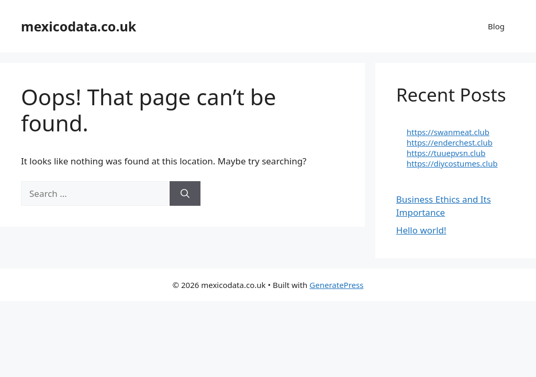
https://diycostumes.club (452, 163)
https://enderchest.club (450, 142)
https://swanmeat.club (448, 132)
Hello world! (421, 230)
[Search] (185, 193)
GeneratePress (336, 285)
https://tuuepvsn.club (446, 153)
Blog (496, 26)
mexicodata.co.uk (78, 26)
